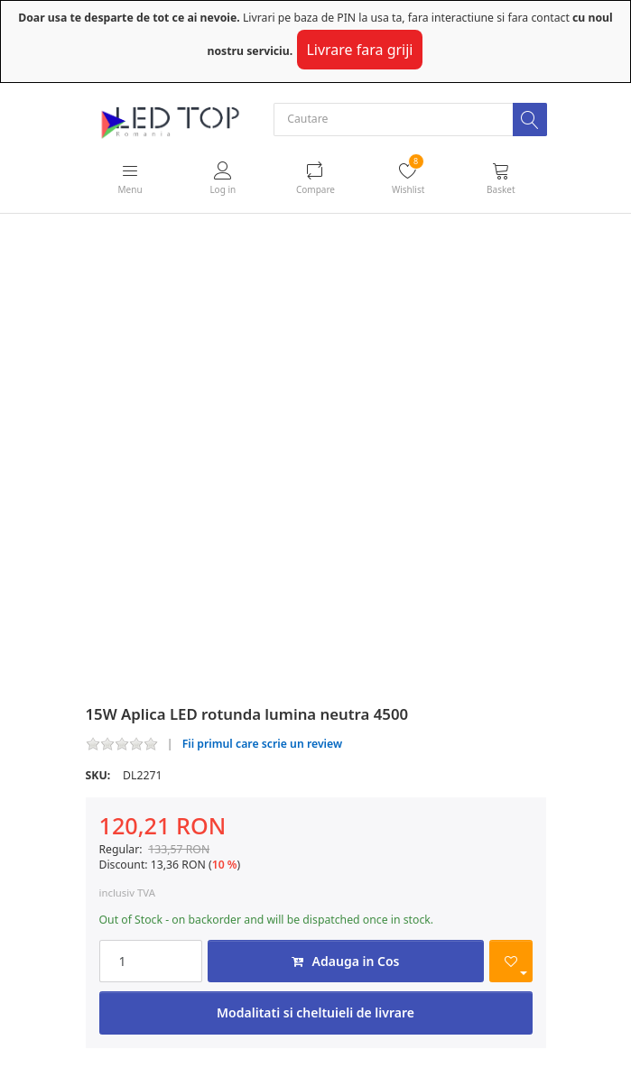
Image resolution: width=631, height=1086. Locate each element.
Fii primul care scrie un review (262, 743)
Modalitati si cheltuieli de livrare (315, 1012)
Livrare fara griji (359, 50)
